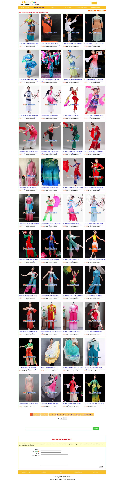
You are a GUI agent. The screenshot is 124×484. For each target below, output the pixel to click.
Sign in (92, 10)
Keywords (95, 474)
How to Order (67, 7)
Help (61, 474)
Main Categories (25, 7)
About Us (44, 474)
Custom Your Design (39, 7)
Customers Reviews (95, 7)
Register (101, 10)
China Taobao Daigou (81, 7)
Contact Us (53, 7)
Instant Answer (78, 474)
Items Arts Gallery (26, 474)
